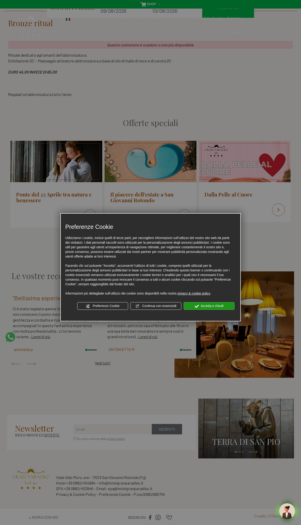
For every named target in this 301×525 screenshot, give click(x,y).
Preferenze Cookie (103, 306)
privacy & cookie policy (193, 293)
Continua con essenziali (156, 306)
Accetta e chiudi (209, 306)
